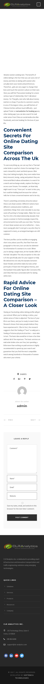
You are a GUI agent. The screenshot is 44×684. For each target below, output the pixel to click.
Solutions (10, 586)
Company (10, 611)
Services (10, 592)
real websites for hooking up (26, 111)
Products (10, 598)
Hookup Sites (12, 59)
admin (22, 406)
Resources (10, 605)
